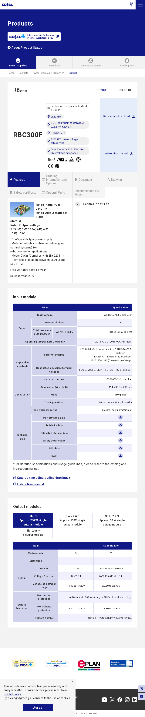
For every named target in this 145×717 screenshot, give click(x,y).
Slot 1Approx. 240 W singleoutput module (33, 520)
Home (11, 73)
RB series (58, 73)
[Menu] (140, 4)
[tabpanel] (24, 663)
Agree (37, 707)
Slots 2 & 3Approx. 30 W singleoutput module (112, 520)
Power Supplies (41, 73)
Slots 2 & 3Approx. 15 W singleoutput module (72, 520)
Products (23, 73)
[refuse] (73, 681)
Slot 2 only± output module (33, 532)
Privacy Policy (12, 694)
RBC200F (101, 90)
